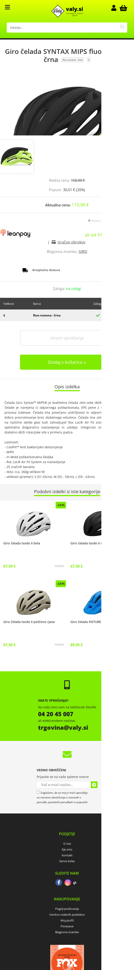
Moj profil (67, 920)
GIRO (83, 251)
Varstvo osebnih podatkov (67, 915)
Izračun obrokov (71, 242)
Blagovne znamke (67, 932)
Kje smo (67, 849)
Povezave (67, 926)
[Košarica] (122, 8)
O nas (67, 844)
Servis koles (67, 861)
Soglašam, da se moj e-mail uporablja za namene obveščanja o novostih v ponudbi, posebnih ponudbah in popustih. (62, 797)
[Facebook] (58, 883)
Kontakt (67, 855)
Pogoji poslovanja (67, 909)
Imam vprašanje (67, 338)
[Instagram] (67, 883)
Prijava (116, 8)
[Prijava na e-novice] (94, 784)
